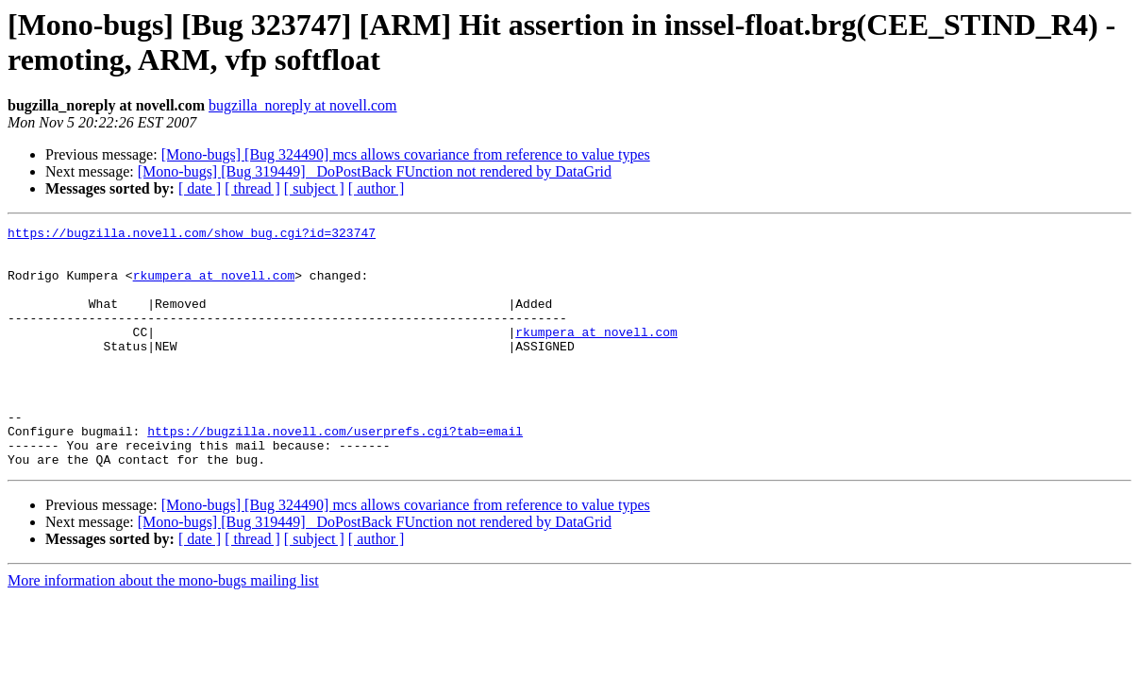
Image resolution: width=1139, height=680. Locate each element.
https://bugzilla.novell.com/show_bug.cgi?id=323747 (192, 235)
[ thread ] (252, 188)
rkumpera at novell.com (214, 286)
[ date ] (199, 188)
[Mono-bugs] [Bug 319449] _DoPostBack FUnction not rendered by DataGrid (374, 171)
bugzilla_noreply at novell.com (303, 105)
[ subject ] (314, 188)
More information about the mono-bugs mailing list (163, 628)
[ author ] (376, 188)
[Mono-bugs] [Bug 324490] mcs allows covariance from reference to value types (405, 154)
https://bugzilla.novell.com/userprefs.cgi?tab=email (335, 473)
